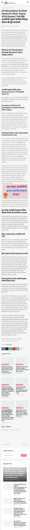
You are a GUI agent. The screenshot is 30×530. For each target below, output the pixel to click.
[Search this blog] (12, 455)
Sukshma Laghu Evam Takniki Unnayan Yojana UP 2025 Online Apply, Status (22, 369)
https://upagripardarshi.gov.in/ (10, 341)
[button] (2, 2)
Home (3, 8)
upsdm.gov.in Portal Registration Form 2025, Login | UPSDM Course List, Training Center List (21, 413)
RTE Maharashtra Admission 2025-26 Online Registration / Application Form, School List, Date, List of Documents (20, 512)
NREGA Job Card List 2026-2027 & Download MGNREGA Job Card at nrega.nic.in (20, 501)
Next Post (25, 444)
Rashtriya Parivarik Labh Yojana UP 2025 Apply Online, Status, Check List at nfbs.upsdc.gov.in (7, 369)
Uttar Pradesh (9, 8)
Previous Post (6, 444)
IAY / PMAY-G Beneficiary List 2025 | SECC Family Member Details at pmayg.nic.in (20, 523)
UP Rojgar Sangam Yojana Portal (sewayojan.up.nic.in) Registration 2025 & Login (22, 390)
